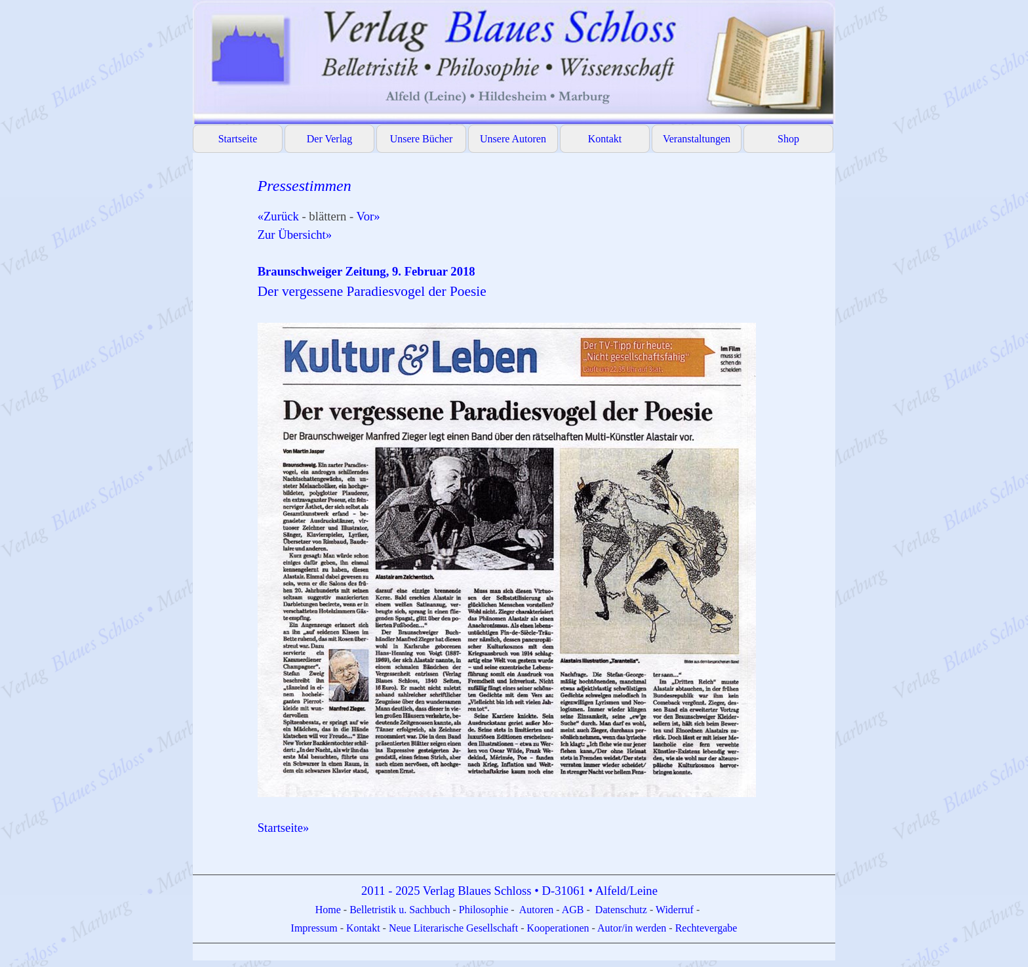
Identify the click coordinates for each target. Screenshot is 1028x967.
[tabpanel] (540, 514)
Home (329, 909)
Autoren (536, 909)
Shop (788, 138)
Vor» (368, 216)
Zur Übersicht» (295, 234)
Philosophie (485, 909)
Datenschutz (621, 909)
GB (577, 909)
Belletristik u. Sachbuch (399, 909)
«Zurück (278, 216)
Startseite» (283, 827)
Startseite (238, 138)
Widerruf (675, 909)
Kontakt (605, 138)
